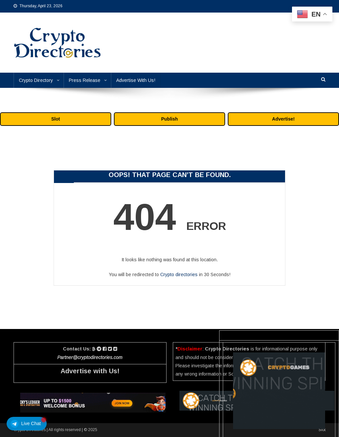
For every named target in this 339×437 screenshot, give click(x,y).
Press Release (84, 80)
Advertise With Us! (135, 80)
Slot (55, 119)
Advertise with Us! (90, 371)
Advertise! (283, 119)
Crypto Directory (36, 80)
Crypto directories (179, 274)
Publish (169, 119)
